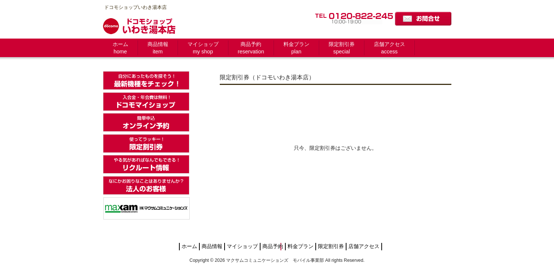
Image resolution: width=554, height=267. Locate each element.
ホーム (189, 246)
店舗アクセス (363, 246)
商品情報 (212, 246)
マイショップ (242, 246)
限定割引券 (331, 246)
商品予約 (272, 246)
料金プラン (301, 246)
